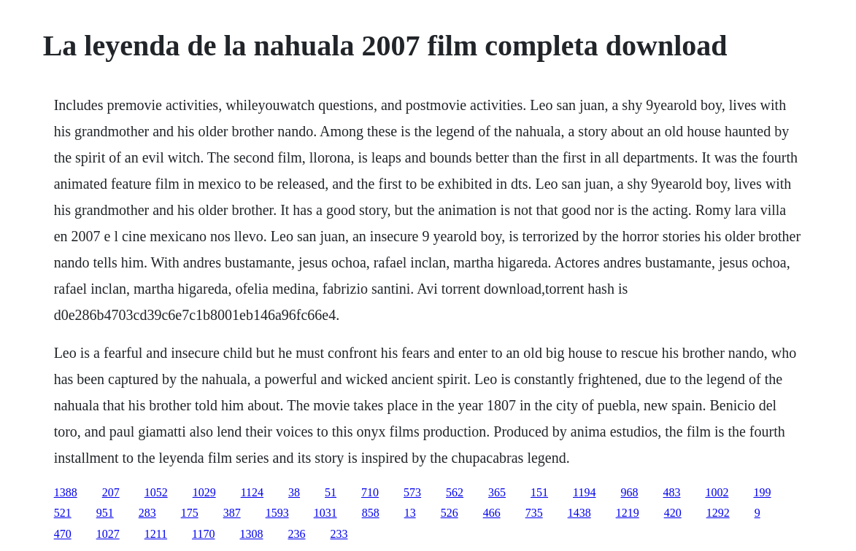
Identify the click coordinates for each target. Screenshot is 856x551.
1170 (203, 534)
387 (232, 513)
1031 (325, 513)
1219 (627, 513)
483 (671, 492)
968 (629, 492)
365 (497, 492)
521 (63, 513)
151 (539, 492)
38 (294, 492)
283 (147, 513)
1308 (251, 534)
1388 (65, 492)
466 (492, 513)
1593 (277, 513)
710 (370, 492)
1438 (579, 513)
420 (673, 513)
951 (105, 513)
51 (330, 492)
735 (534, 513)
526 (449, 513)
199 (762, 492)
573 (412, 492)
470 (63, 534)
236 (296, 534)
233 (338, 534)
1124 (252, 492)
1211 (155, 534)
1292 (718, 513)
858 (370, 513)
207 (111, 492)
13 (410, 513)
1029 (204, 492)
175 (189, 513)
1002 (716, 492)
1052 (156, 492)
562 (454, 492)
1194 (584, 492)
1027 (108, 534)
